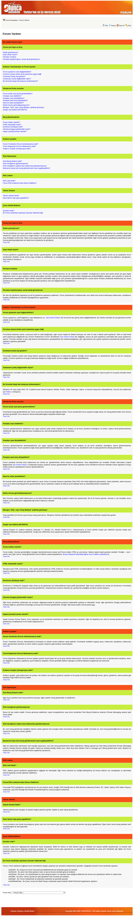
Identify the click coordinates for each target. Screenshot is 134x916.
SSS (106, 25)
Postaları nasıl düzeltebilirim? (13, 98)
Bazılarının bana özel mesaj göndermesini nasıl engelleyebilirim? (26, 168)
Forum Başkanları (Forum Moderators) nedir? (19, 146)
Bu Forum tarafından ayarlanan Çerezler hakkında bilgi (23, 213)
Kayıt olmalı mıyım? (10, 55)
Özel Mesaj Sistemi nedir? (12, 161)
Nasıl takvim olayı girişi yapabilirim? (16, 198)
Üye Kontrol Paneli (53, 318)
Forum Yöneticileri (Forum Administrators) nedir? (20, 144)
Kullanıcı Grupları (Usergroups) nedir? (17, 149)
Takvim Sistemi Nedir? (11, 196)
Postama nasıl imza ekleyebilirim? (15, 100)
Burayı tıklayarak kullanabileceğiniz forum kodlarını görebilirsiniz (86, 554)
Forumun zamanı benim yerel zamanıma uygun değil (22, 74)
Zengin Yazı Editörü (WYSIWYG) (15, 110)
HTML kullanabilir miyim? (12, 125)
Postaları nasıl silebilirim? (12, 96)
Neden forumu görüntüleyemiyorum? (16, 105)
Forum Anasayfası (12, 20)
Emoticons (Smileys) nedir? (13, 127)
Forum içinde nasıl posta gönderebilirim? (18, 94)
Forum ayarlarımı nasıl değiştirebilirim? (17, 72)
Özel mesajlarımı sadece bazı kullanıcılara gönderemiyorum (25, 166)
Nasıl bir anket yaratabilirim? (13, 103)
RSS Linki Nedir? (9, 181)
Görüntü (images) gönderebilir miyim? (16, 129)
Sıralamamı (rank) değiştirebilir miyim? (17, 79)
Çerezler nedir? (8, 211)
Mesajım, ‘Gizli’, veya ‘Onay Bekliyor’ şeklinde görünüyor (23, 107)
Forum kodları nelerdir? (11, 122)
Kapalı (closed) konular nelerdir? (15, 131)
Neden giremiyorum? (10, 52)
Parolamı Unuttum (9, 57)
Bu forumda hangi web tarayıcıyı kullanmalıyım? (20, 81)
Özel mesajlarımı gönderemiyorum (15, 164)
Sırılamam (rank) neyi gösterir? (14, 76)
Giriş (129, 25)
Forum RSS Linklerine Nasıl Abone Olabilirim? (20, 183)
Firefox (8, 392)
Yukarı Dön (6, 242)
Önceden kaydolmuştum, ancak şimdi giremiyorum (21, 59)
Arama (112, 25)
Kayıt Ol (121, 25)
